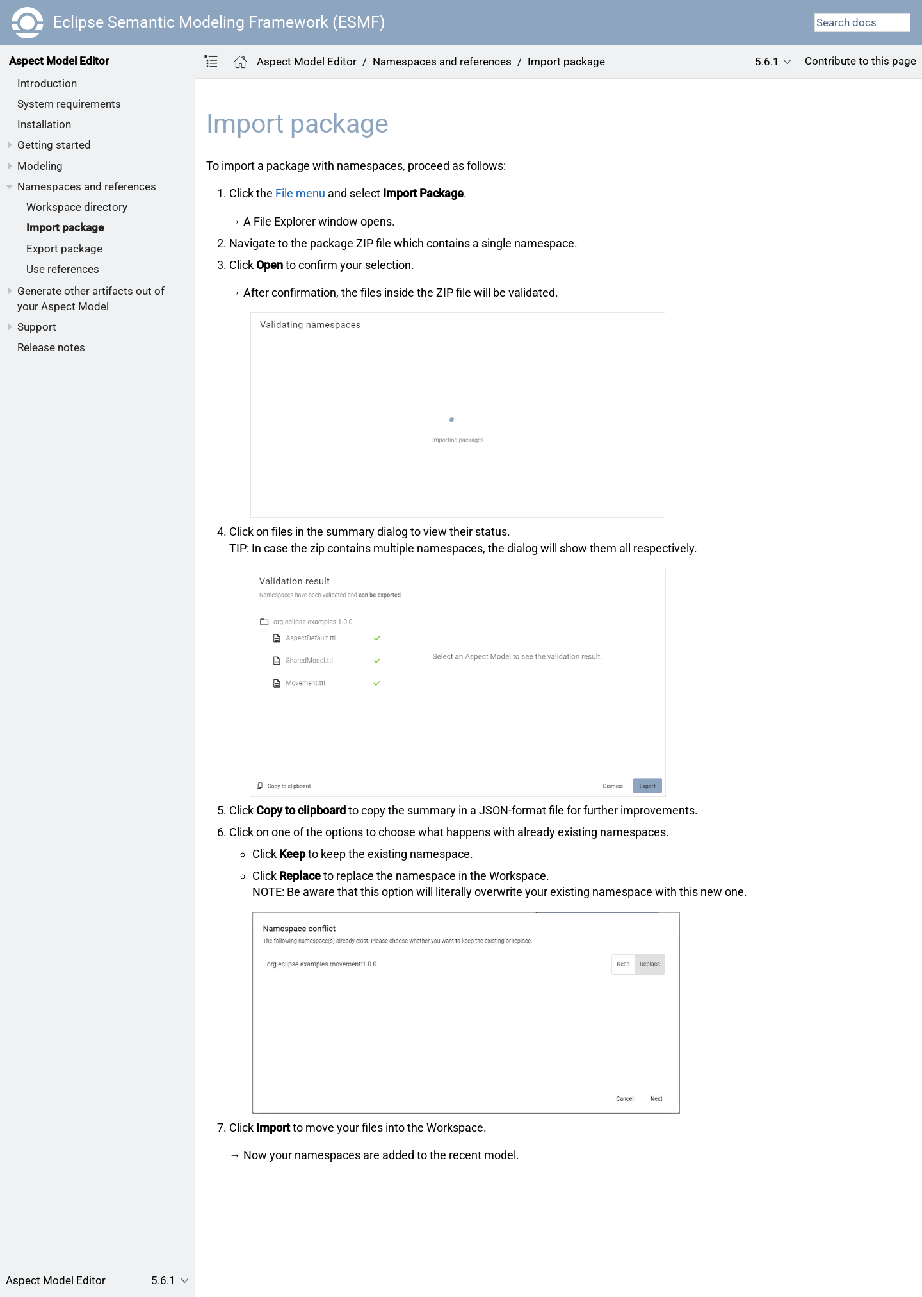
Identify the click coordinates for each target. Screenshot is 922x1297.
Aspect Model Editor (59, 60)
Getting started (54, 144)
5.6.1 (767, 61)
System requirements (69, 103)
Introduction (47, 83)
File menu (300, 193)
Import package (65, 227)
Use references (62, 269)
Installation (44, 124)
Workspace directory (76, 207)
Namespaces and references (86, 186)
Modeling (40, 166)
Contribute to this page (860, 60)
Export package (64, 248)
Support (36, 326)
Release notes (51, 347)
